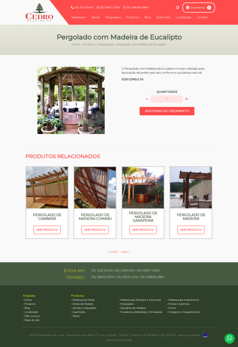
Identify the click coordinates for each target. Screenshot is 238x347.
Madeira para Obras (83, 299)
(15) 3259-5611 (124, 270)
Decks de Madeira (82, 303)
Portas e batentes (179, 303)
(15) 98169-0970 (102, 277)
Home (76, 44)
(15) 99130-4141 (127, 277)
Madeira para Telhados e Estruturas (140, 299)
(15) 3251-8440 (82, 7)
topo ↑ (125, 251)
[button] (147, 99)
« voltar (113, 251)
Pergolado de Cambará (47, 217)
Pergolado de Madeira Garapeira (143, 217)
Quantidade (167, 91)
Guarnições (79, 312)
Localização (183, 17)
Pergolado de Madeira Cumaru (95, 217)
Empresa (29, 295)
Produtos (132, 17)
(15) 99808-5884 (135, 7)
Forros (172, 308)
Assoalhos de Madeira (133, 308)
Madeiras (77, 17)
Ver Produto (47, 230)
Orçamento (198, 8)
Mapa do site (32, 320)
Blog (148, 17)
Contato (202, 17)
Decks (95, 17)
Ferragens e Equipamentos (184, 312)
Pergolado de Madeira (191, 217)
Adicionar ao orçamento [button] (167, 111)
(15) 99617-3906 (108, 7)
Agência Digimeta (189, 335)
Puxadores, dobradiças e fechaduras (141, 312)
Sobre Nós (163, 17)
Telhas (76, 316)
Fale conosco (32, 316)
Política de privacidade (119, 340)
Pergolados (113, 17)
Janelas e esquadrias (84, 308)
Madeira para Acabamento (183, 299)
